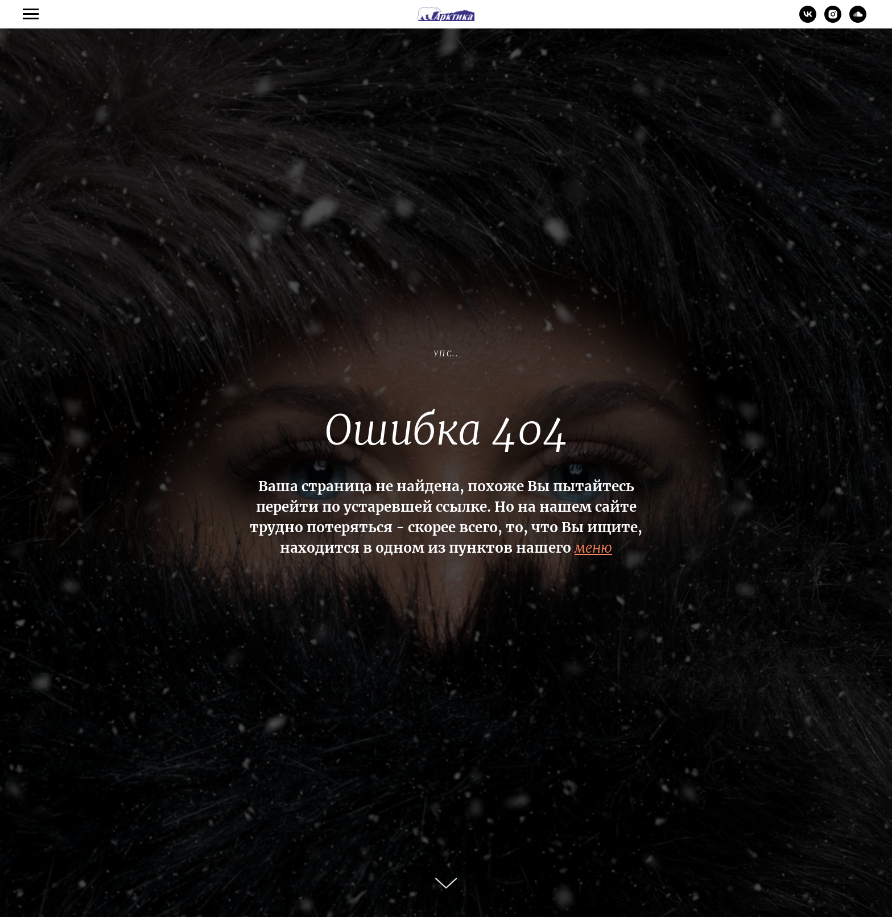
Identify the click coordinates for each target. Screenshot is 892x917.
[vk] (807, 19)
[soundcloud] (857, 19)
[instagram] (832, 19)
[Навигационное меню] (31, 14)
